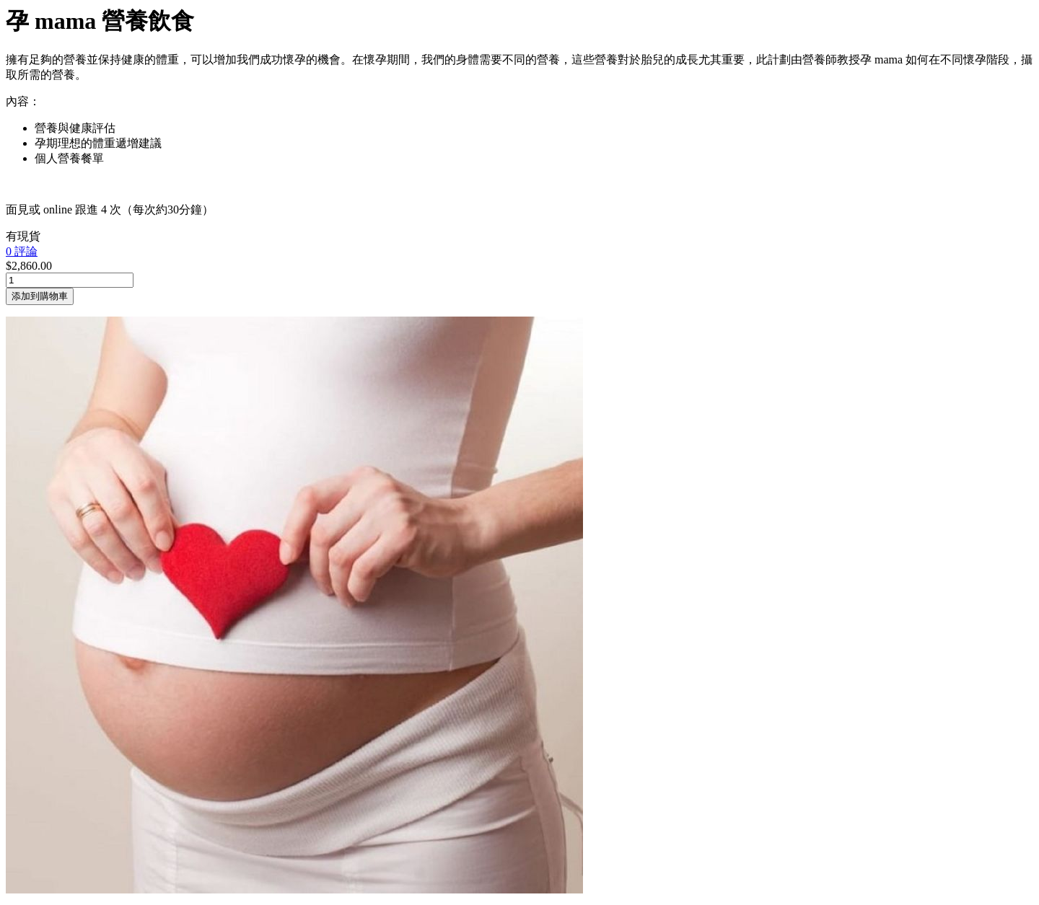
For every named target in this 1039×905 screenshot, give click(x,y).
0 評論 (22, 251)
